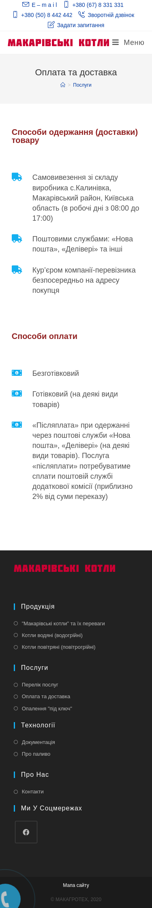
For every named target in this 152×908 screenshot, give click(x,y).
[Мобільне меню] (128, 42)
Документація (38, 742)
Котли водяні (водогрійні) (52, 635)
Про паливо (36, 754)
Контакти (33, 792)
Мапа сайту (76, 885)
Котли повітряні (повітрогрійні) (59, 647)
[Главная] (62, 85)
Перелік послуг (40, 685)
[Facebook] (26, 832)
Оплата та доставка (46, 696)
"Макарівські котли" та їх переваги (63, 623)
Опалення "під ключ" (47, 709)
